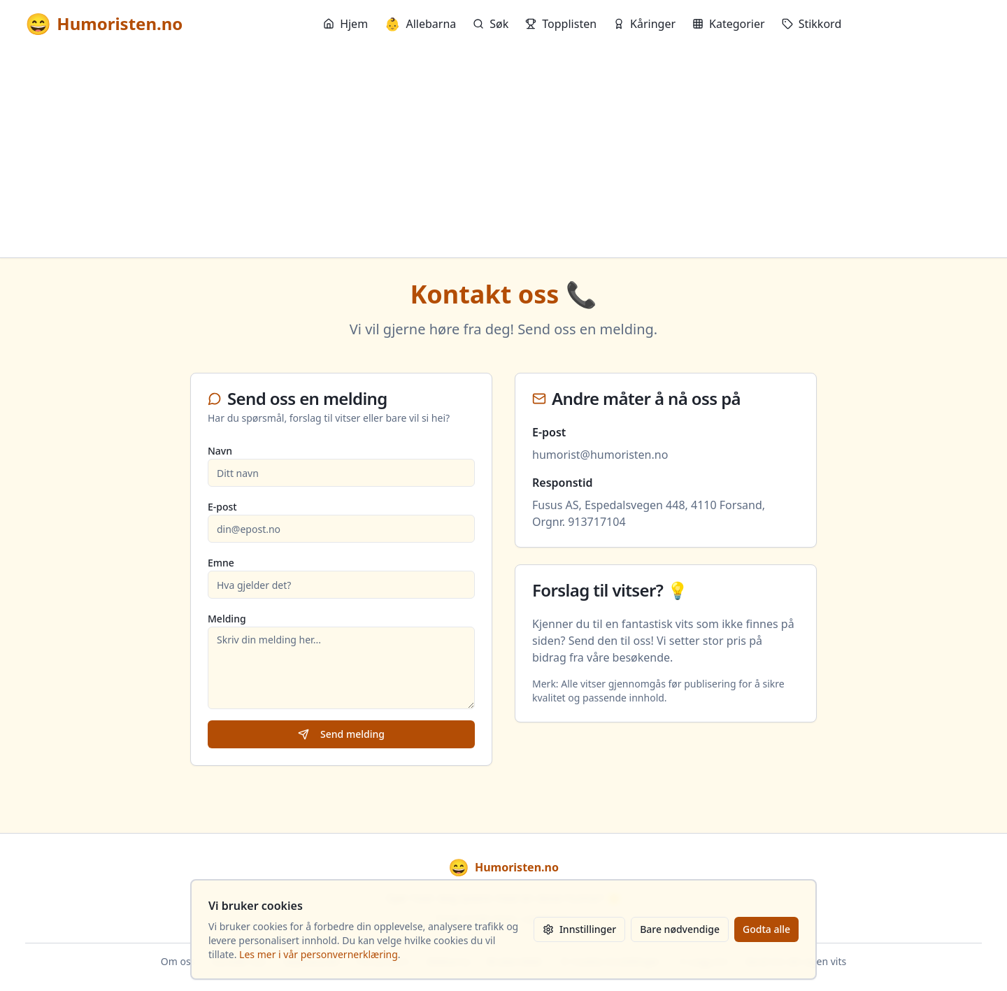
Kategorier (728, 23)
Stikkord (812, 23)
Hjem (345, 23)
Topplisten (561, 23)
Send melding (341, 734)
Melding (227, 618)
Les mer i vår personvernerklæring (318, 954)
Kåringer (644, 23)
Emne (221, 562)
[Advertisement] (503, 152)
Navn (220, 450)
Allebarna (420, 24)
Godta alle (766, 929)
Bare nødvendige (680, 929)
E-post (222, 506)
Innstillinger (579, 929)
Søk (490, 23)
